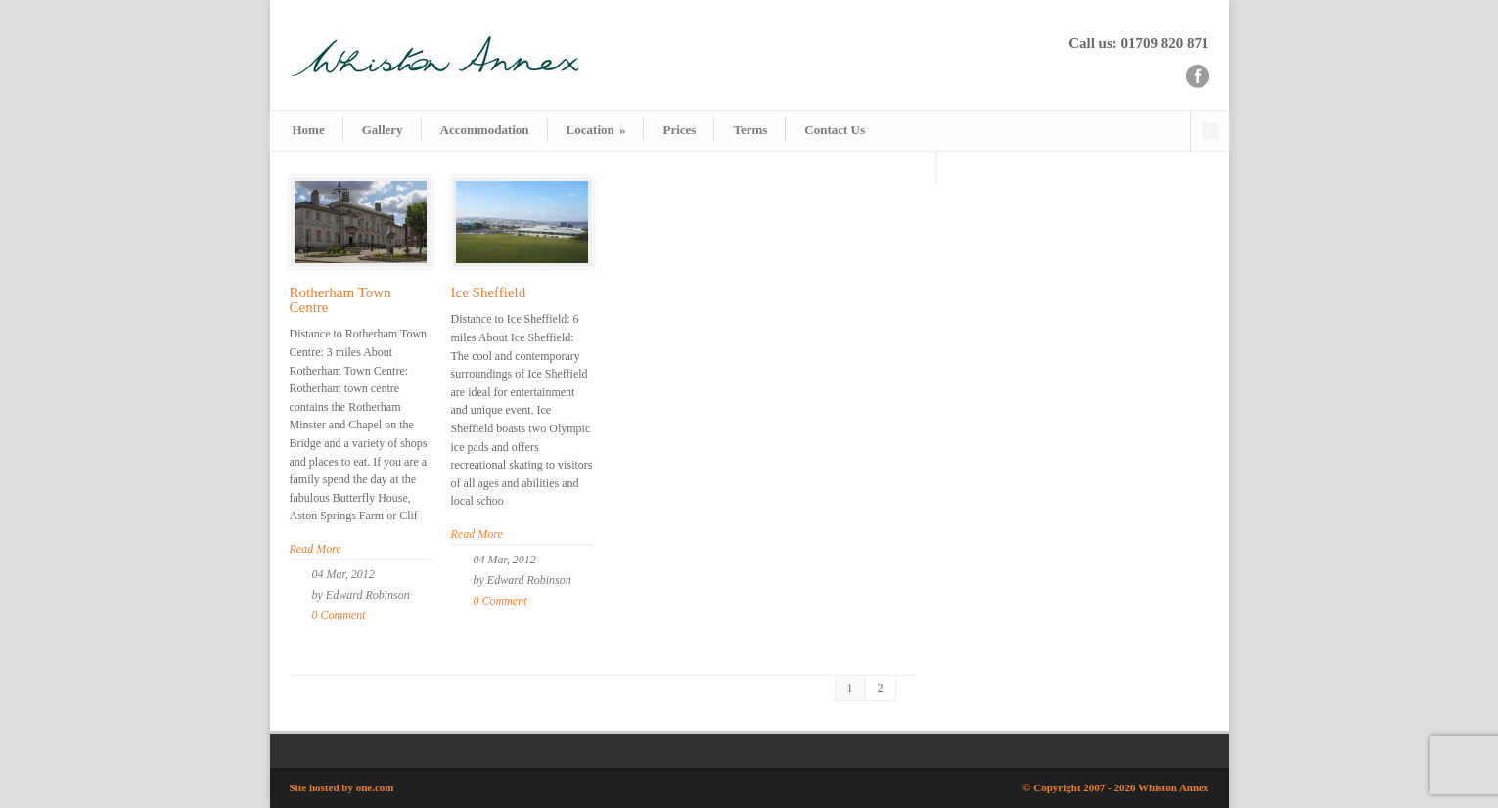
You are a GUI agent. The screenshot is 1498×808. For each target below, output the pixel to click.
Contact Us (834, 129)
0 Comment (339, 615)
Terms (750, 129)
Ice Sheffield (488, 292)
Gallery (382, 129)
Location (596, 129)
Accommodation (484, 129)
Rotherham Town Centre (340, 300)
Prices (679, 129)
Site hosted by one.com (342, 787)
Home (309, 129)
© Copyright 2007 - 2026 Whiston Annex (1115, 787)
